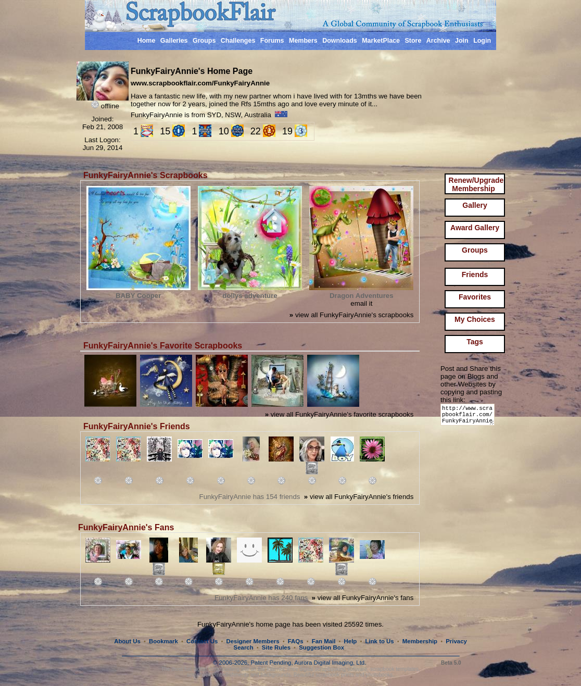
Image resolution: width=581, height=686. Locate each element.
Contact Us (202, 641)
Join (462, 40)
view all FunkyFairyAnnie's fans (363, 598)
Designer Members (252, 641)
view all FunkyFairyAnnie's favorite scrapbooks (339, 414)
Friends (475, 274)
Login (482, 40)
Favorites (475, 297)
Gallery (474, 205)
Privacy (456, 641)
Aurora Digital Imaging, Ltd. (330, 662)
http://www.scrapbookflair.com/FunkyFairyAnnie (469, 417)
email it (361, 303)
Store (413, 40)
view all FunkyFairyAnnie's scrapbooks (351, 315)
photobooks (379, 675)
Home (146, 40)
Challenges (238, 40)
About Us (127, 641)
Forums (272, 40)
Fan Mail (324, 641)
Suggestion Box (321, 647)
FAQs (296, 641)
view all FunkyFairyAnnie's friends (358, 497)
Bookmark (163, 641)
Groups (204, 40)
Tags (474, 342)
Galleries (174, 40)
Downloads (339, 40)
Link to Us (379, 641)
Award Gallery (474, 227)
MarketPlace (381, 40)
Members (303, 40)
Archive (438, 40)
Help (350, 641)
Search (244, 647)
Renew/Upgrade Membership (476, 184)
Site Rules (276, 647)
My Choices (474, 319)
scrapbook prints (334, 675)
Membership (419, 641)
